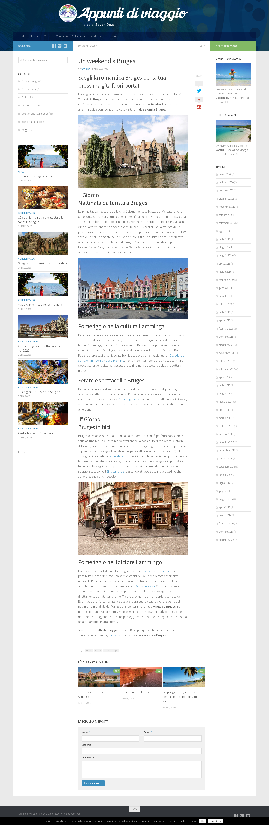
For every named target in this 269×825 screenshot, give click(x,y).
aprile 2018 (224, 320)
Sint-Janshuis (115, 471)
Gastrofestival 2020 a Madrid (36, 433)
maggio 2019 (226, 255)
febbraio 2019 (226, 279)
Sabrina (85, 69)
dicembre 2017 (226, 344)
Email (148, 732)
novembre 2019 (227, 206)
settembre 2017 (227, 369)
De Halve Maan (145, 586)
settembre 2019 (227, 223)
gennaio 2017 (226, 434)
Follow (21, 452)
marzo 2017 (225, 418)
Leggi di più (215, 821)
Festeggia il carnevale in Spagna (39, 392)
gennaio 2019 (226, 288)
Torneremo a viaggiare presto (37, 176)
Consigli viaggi (88, 46)
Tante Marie (116, 456)
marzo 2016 (225, 515)
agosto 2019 (225, 231)
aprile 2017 (224, 409)
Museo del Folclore (157, 571)
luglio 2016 (224, 483)
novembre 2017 (227, 353)
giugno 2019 (225, 247)
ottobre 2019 (225, 214)
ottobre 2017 (225, 361)
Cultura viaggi (28, 89)
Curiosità (26, 97)
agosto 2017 (225, 377)
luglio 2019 (224, 239)
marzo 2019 (225, 271)
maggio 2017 (226, 401)
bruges (89, 650)
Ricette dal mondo (31, 121)
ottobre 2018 (225, 304)
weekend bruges (111, 650)
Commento (88, 757)
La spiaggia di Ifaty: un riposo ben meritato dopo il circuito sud (180, 696)
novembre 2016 (227, 450)
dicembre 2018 (226, 296)
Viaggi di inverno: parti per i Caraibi (40, 304)
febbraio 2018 (226, 328)
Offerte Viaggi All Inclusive (70, 36)
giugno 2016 (225, 491)
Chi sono (34, 36)
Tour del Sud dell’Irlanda (134, 692)
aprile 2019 (224, 263)
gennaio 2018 (226, 336)
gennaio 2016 (226, 531)
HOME (21, 36)
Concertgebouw (129, 399)
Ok (202, 821)
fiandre (98, 650)
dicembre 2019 (226, 198)
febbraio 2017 (226, 426)
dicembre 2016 (226, 442)
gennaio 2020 (226, 190)
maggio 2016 (226, 499)
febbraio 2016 (226, 523)
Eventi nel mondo (30, 105)
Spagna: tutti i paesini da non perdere (42, 263)
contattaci (115, 635)
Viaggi (47, 36)
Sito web (86, 744)
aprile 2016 (224, 507)
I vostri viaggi (97, 36)
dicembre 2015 (226, 539)
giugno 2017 (225, 393)
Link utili (113, 36)
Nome (86, 732)
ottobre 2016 (225, 458)
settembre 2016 (227, 466)
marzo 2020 (225, 174)
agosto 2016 (225, 474)
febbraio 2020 (226, 182)
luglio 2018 (224, 312)
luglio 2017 (224, 385)
